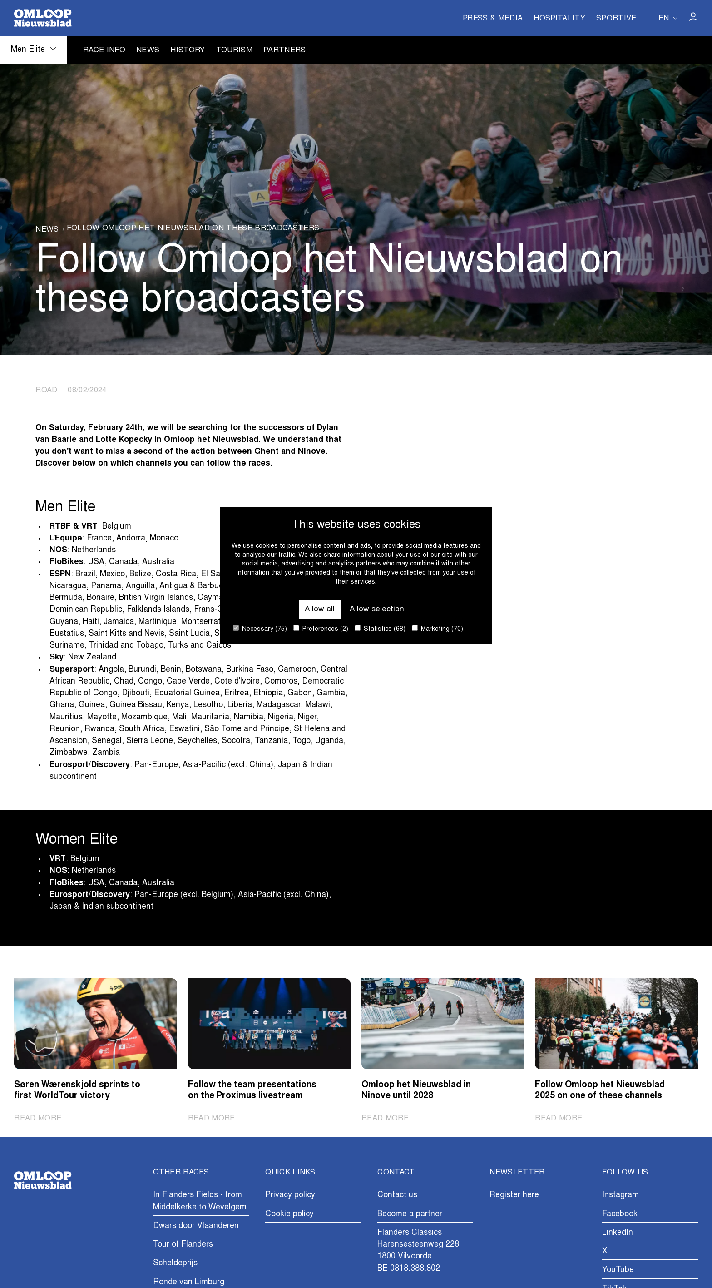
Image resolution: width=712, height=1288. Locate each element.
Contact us (397, 1195)
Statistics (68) (380, 629)
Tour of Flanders (183, 1245)
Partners (284, 50)
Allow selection (377, 609)
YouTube (618, 1270)
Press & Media (493, 19)
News (147, 50)
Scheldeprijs (175, 1263)
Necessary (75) (260, 629)
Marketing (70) (437, 629)
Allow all (320, 609)
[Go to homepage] (42, 18)
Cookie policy (289, 1214)
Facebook (620, 1214)
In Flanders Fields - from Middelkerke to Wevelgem (200, 1201)
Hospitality (559, 19)
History (187, 50)
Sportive (616, 19)
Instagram (620, 1195)
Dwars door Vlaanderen (196, 1226)
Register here (514, 1195)
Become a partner (409, 1214)
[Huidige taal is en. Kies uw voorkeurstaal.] (667, 18)
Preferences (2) (320, 629)
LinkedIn (617, 1233)
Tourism (234, 50)
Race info (104, 50)
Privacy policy (290, 1195)
